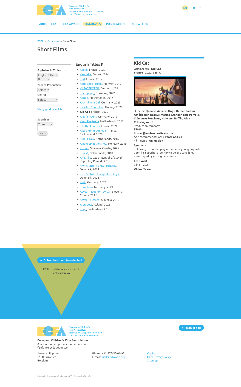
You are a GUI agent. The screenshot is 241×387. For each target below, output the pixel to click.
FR (193, 8)
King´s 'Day (87, 138)
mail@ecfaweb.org (113, 356)
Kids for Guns (88, 116)
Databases (93, 24)
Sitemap (152, 360)
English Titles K (89, 64)
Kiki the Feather (90, 126)
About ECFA (47, 24)
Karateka (85, 74)
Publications (116, 24)
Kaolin (84, 69)
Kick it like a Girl (90, 102)
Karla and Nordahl (91, 83)
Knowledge (140, 24)
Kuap (83, 209)
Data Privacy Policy (159, 356)
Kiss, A (84, 153)
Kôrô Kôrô (86, 187)
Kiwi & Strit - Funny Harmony (98, 165)
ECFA (40, 41)
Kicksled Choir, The (92, 107)
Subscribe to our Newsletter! (63, 260)
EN (185, 8)
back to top (193, 327)
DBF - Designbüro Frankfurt (80, 376)
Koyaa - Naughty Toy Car (95, 191)
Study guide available (50, 109)
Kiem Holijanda (89, 121)
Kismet (84, 148)
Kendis (84, 97)
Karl (82, 79)
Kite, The (85, 157)
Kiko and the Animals (93, 130)
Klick (83, 182)
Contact (152, 353)
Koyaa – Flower (90, 199)
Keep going (87, 93)
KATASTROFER (89, 88)
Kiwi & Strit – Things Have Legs (100, 174)
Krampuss (86, 204)
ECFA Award (71, 24)
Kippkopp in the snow (93, 143)
